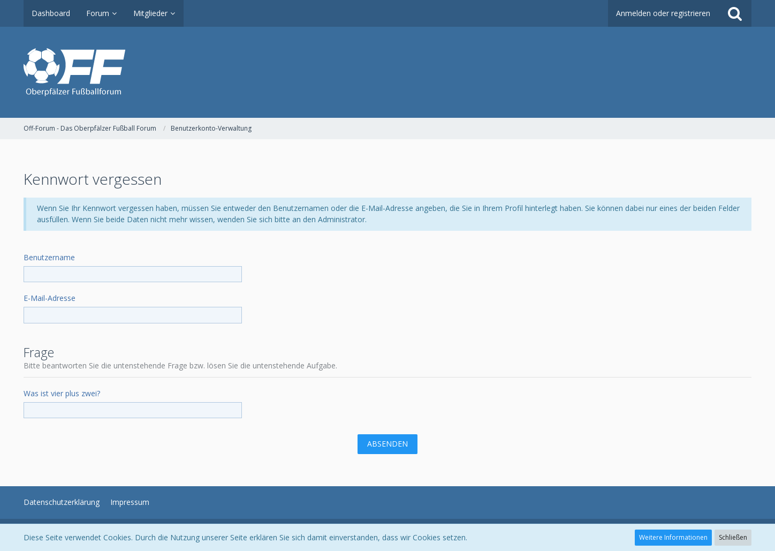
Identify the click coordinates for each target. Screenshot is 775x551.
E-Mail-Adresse (49, 298)
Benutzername (49, 257)
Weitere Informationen (673, 537)
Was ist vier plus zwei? (62, 393)
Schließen (733, 537)
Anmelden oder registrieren (663, 13)
